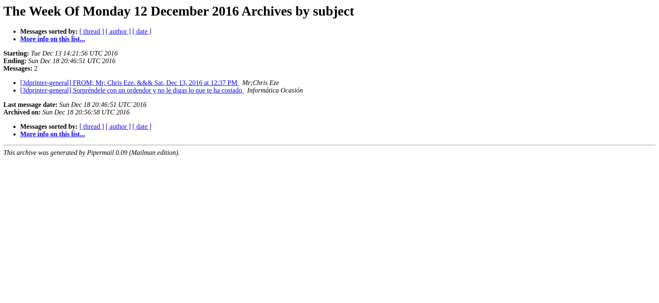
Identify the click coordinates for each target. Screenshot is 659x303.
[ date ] (141, 31)
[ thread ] (91, 31)
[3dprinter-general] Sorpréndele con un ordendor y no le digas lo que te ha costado (132, 90)
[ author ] (118, 31)
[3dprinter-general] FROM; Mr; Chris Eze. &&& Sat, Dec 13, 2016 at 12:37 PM (129, 82)
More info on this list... (52, 39)
